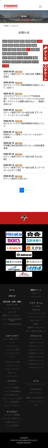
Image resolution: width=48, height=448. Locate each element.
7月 (37, 49)
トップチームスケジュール (36, 313)
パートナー (12, 384)
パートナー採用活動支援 (12, 391)
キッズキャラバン (12, 376)
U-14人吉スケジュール (36, 360)
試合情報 (11, 58)
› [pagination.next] (30, 190)
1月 (9, 49)
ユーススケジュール (36, 339)
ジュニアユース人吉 (12, 353)
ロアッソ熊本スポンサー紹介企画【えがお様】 (22, 156)
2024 (22, 45)
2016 (16, 41)
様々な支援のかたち (12, 395)
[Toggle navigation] (40, 6)
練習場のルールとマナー (36, 327)
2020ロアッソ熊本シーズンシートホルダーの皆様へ (23, 134)
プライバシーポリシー (36, 401)
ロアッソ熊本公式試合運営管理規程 (12, 320)
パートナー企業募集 (12, 388)
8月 (4, 54)
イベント (28, 58)
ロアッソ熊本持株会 (12, 402)
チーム (20, 58)
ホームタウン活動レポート (12, 418)
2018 (28, 41)
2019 (34, 41)
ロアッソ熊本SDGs (12, 425)
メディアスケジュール (36, 317)
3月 (19, 49)
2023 (17, 45)
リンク (36, 405)
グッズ (35, 62)
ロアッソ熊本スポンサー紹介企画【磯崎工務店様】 (23, 74)
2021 (5, 45)
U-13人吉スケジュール (36, 364)
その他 (5, 66)
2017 (22, 41)
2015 (10, 41)
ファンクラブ (36, 297)
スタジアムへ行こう (36, 393)
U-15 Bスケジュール (36, 346)
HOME (6, 26)
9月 (8, 54)
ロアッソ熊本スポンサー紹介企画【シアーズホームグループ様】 (23, 168)
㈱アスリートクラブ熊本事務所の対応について (23, 123)
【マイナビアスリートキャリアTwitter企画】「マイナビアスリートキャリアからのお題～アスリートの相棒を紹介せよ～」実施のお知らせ (23, 98)
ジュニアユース (12, 346)
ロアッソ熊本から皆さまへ (15, 177)
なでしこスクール (12, 369)
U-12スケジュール (36, 367)
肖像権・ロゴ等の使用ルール (36, 398)
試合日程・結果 (12, 305)
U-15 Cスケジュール (36, 350)
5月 (28, 49)
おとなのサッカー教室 (12, 362)
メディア (6, 62)
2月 (14, 49)
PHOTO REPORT (36, 389)
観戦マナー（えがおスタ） (12, 315)
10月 (14, 54)
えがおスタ (12, 312)
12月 (25, 54)
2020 (40, 41)
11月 (20, 54)
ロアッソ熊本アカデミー (12, 339)
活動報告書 (36, 310)
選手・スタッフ (36, 320)
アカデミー (16, 62)
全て (4, 41)
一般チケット (36, 293)
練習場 (36, 324)
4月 (23, 49)
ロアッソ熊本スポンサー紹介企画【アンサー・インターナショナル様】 (22, 112)
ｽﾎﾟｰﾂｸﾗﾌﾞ (27, 62)
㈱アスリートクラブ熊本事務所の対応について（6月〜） (23, 85)
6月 (32, 49)
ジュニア (12, 357)
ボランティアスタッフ (12, 405)
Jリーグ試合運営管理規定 (12, 324)
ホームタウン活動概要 (12, 415)
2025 (28, 45)
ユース (12, 342)
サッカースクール (12, 365)
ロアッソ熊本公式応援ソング (36, 331)
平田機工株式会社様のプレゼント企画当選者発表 (23, 146)
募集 (35, 58)
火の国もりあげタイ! (12, 422)
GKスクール (12, 373)
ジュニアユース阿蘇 (12, 350)
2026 (34, 45)
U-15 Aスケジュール (36, 342)
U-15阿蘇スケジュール (36, 353)
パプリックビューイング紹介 (12, 398)
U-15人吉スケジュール (36, 357)
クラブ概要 (36, 306)
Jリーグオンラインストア (36, 384)
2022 (11, 45)
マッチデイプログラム (12, 308)
